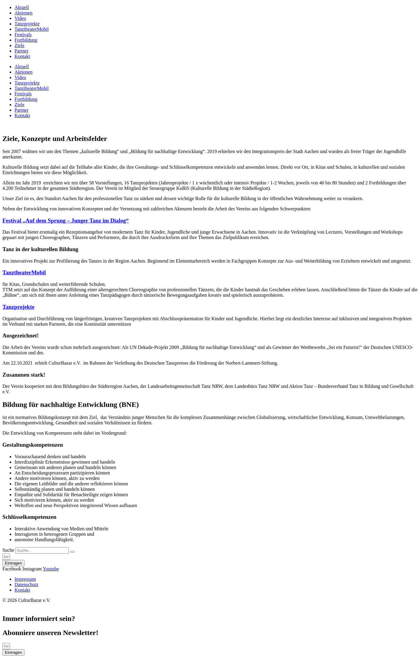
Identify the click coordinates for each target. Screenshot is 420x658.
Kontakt (22, 56)
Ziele (19, 45)
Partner (21, 50)
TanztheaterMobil (31, 29)
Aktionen (23, 12)
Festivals (23, 34)
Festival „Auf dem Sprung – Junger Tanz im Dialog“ (65, 220)
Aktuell (21, 7)
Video (20, 18)
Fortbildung (25, 40)
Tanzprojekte (27, 23)
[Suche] (72, 552)
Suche (8, 550)
